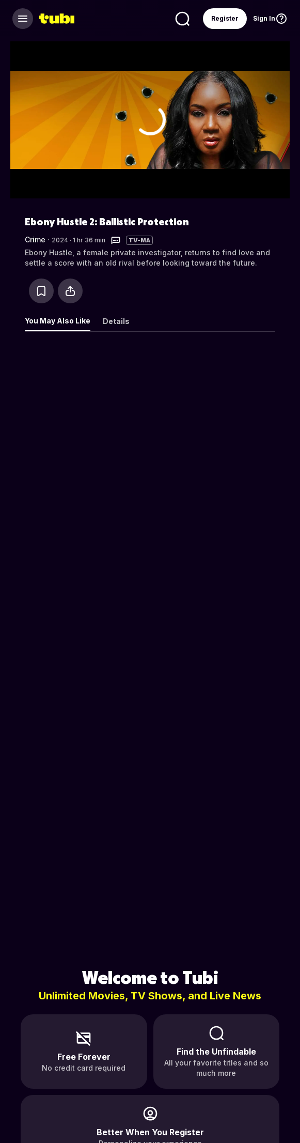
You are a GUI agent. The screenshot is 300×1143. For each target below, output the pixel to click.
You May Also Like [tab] (57, 320)
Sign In (264, 18)
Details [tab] (116, 321)
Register (225, 18)
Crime (35, 239)
